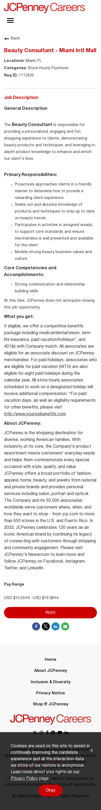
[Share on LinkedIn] (55, 626)
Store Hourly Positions (47, 68)
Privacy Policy (24, 779)
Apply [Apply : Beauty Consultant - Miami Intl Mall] (50, 612)
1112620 (26, 75)
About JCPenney (50, 671)
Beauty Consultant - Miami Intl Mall (50, 50)
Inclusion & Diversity (51, 682)
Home (50, 660)
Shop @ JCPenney (50, 704)
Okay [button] (50, 790)
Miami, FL (33, 61)
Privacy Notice (50, 693)
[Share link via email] (65, 626)
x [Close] (91, 750)
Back (12, 39)
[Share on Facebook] (36, 626)
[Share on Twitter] (46, 626)
